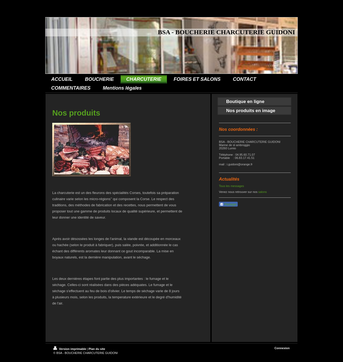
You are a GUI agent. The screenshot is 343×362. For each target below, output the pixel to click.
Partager (228, 204)
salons (262, 191)
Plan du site (97, 348)
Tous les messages (231, 186)
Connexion (282, 348)
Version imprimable (70, 348)
